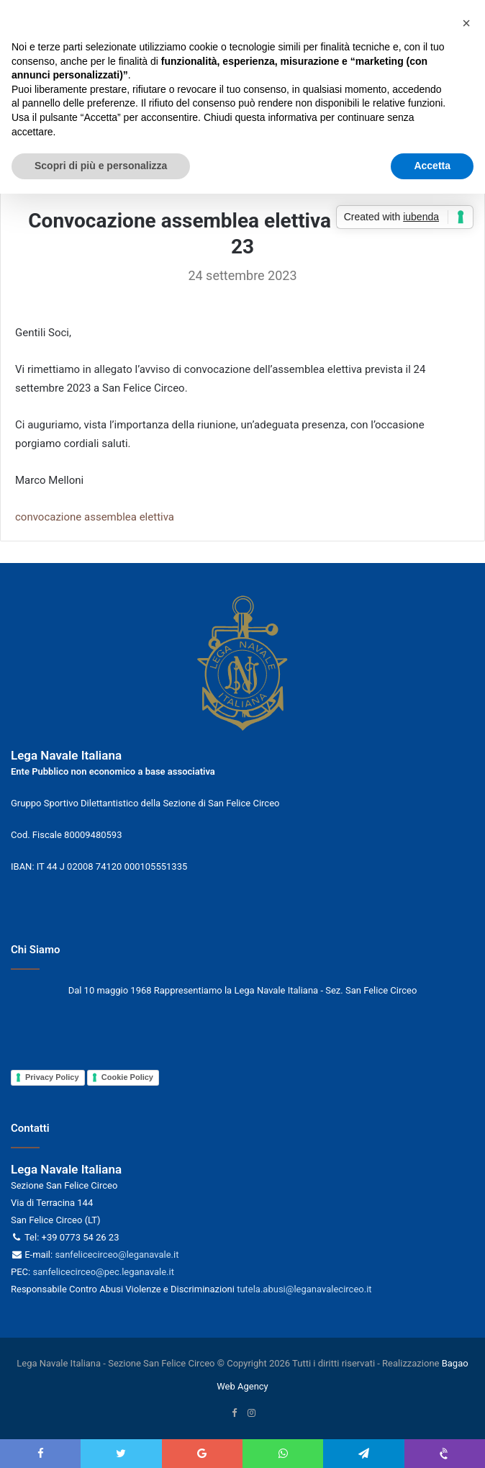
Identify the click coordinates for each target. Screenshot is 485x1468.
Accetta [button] (432, 165)
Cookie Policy (127, 1077)
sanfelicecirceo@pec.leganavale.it (102, 1271)
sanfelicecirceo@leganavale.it (116, 1254)
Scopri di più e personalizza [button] (101, 165)
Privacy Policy (52, 1077)
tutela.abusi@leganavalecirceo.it (304, 1289)
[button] (466, 23)
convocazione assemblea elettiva (94, 516)
